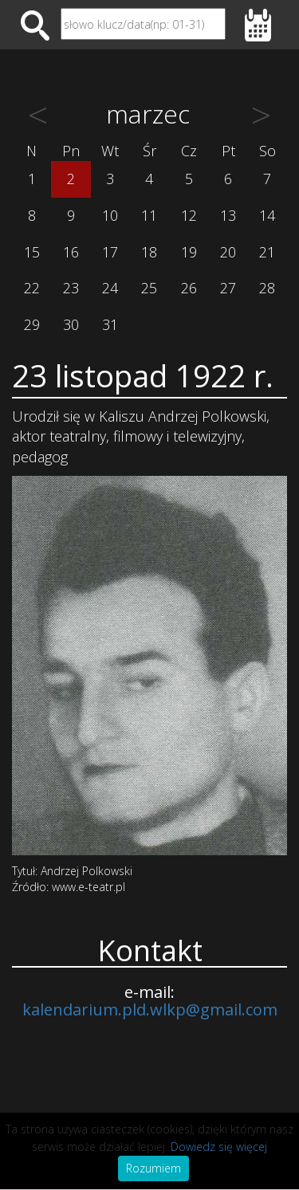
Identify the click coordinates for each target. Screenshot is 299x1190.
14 (267, 215)
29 (32, 324)
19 (189, 251)
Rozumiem (153, 1168)
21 (267, 251)
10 (110, 215)
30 (71, 324)
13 (228, 215)
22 (32, 287)
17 (110, 251)
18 (149, 251)
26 (189, 287)
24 (110, 287)
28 (267, 287)
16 (71, 251)
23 (71, 287)
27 (228, 287)
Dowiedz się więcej (219, 1146)
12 (189, 215)
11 (149, 215)
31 (110, 324)
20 (228, 251)
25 (149, 287)
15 (32, 251)
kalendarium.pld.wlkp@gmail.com (149, 1009)
